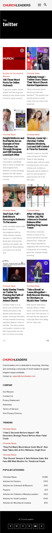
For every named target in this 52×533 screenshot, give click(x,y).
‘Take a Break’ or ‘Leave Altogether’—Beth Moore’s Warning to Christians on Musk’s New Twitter (38, 295)
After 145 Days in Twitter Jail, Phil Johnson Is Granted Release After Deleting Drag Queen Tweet (37, 220)
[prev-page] (5, 341)
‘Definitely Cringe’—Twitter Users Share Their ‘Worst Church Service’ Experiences (37, 81)
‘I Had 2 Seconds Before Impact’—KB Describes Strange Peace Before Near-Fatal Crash (25, 435)
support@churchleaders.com (23, 376)
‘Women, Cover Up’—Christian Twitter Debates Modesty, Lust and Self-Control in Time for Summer (38, 144)
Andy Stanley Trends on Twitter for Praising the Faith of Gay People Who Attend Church (13, 295)
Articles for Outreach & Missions (13, 75)
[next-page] (47, 341)
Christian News (33, 73)
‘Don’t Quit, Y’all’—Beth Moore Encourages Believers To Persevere (14, 218)
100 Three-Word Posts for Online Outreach (11, 82)
